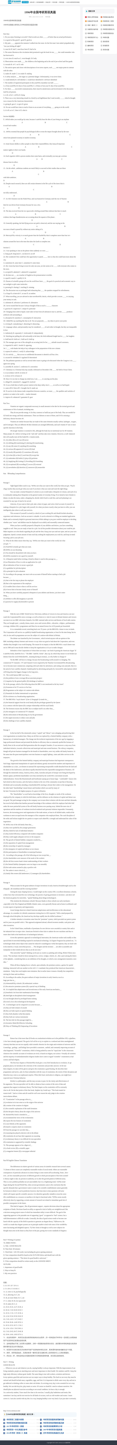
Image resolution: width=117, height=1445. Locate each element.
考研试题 (25, 2)
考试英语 (90, 49)
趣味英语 (90, 45)
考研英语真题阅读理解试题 (53, 1420)
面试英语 (106, 41)
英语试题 (106, 49)
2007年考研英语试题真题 (52, 1430)
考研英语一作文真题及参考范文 (16, 1430)
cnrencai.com (61, 1442)
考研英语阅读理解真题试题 (16, 1423)
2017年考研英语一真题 (15, 1426)
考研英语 (90, 33)
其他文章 (47, 2)
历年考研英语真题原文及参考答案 (53, 1433)
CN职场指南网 (40, 2)
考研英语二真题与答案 (15, 1420)
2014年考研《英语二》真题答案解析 (16, 1433)
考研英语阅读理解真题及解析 (53, 1423)
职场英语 (106, 45)
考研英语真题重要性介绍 (52, 1426)
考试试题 (54, 2)
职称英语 (90, 41)
